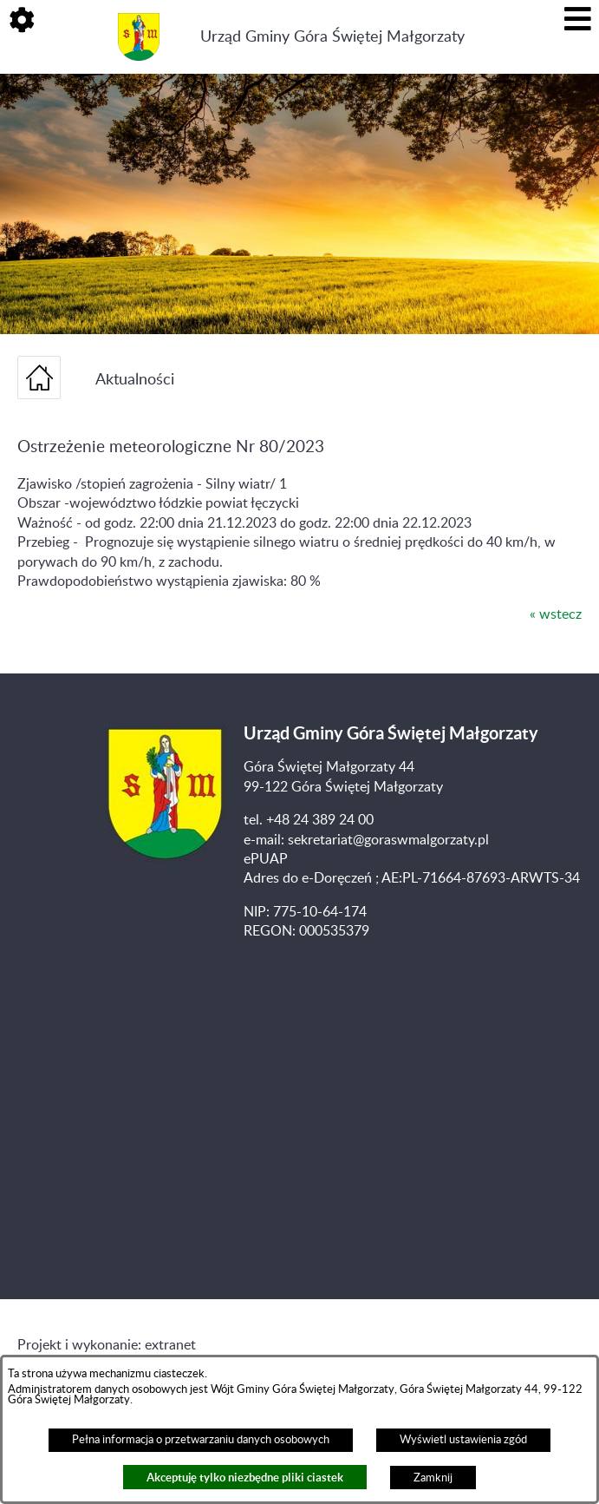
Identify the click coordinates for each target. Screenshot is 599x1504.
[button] (21, 21)
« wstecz (556, 614)
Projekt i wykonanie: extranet (106, 1345)
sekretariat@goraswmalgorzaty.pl (388, 840)
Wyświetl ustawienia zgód (463, 1440)
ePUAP (266, 859)
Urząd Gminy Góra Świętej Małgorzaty (332, 37)
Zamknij (433, 1478)
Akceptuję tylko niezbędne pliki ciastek (244, 1477)
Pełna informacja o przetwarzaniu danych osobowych (200, 1440)
